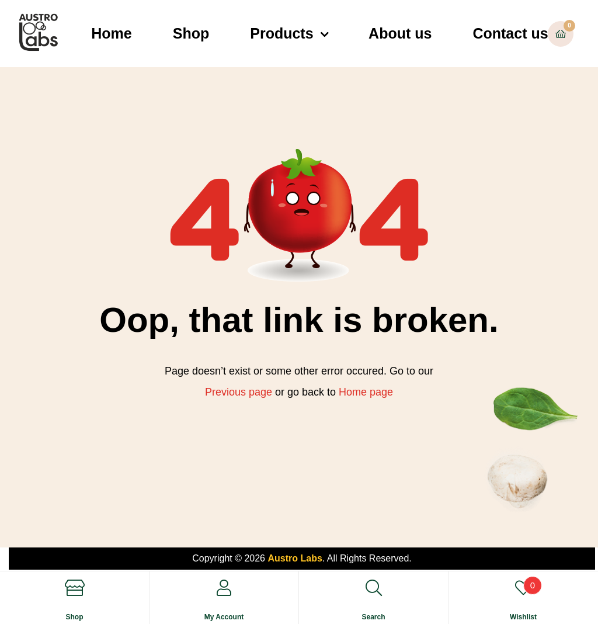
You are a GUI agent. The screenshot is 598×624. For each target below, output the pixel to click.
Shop (191, 33)
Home (111, 33)
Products (281, 33)
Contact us (510, 33)
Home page (366, 392)
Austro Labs (294, 558)
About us (400, 33)
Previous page (238, 392)
